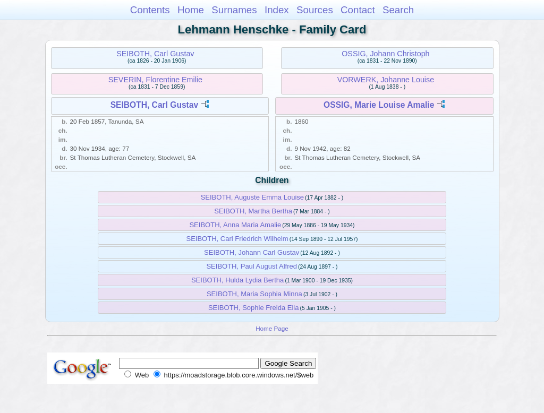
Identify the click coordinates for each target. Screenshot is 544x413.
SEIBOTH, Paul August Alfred (251, 266)
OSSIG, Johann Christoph (385, 53)
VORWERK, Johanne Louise (386, 79)
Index (277, 9)
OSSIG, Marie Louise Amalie (379, 104)
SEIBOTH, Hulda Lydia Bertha (237, 280)
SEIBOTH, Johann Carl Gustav (251, 252)
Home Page (272, 328)
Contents (150, 9)
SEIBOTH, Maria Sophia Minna (254, 294)
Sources (314, 9)
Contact (358, 9)
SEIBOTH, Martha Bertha (253, 211)
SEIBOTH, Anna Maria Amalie (235, 225)
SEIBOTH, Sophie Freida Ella (253, 308)
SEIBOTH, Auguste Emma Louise (252, 197)
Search (398, 9)
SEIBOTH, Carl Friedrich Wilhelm (237, 239)
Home (190, 9)
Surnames (234, 9)
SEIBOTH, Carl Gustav (155, 53)
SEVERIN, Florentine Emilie (155, 79)
